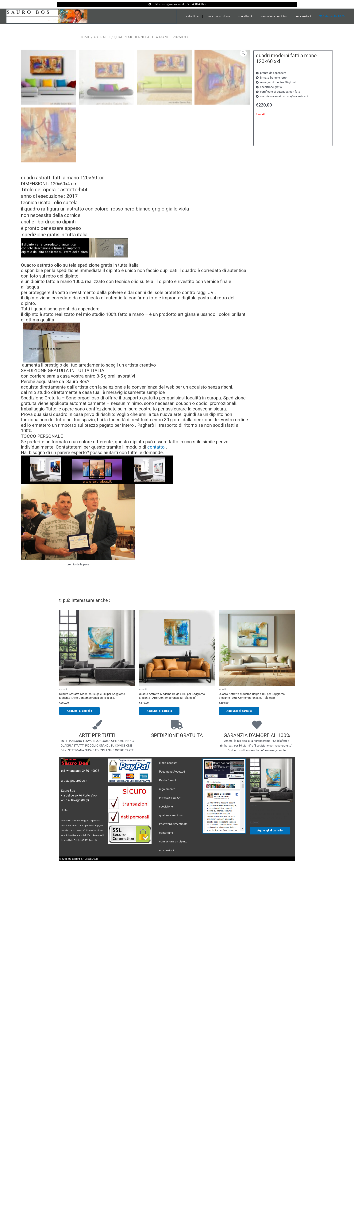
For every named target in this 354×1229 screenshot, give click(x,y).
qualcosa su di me (218, 16)
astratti (192, 16)
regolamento (167, 881)
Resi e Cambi (167, 873)
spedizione (166, 899)
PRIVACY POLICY (170, 890)
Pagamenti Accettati (172, 864)
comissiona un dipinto (274, 16)
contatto (156, 540)
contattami (245, 16)
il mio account (168, 855)
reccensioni (303, 16)
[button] (243, 53)
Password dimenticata (173, 916)
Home (85, 37)
